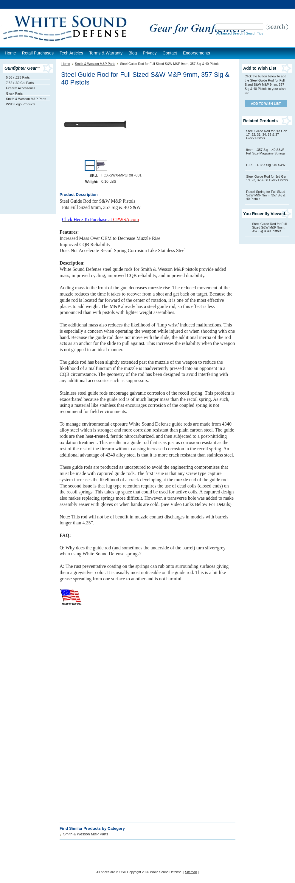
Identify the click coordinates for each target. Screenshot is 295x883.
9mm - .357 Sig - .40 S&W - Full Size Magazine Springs (266, 151)
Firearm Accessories (20, 88)
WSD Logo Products (20, 104)
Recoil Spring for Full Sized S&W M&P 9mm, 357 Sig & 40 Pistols (265, 195)
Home (65, 63)
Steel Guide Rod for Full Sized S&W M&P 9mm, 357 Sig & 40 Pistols (269, 227)
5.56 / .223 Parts (18, 77)
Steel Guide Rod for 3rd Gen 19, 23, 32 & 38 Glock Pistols (267, 178)
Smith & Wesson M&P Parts (26, 99)
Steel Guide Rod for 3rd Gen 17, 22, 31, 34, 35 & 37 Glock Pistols (266, 134)
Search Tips (254, 33)
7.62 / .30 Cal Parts (20, 83)
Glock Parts (14, 93)
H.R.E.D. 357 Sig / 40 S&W (265, 165)
